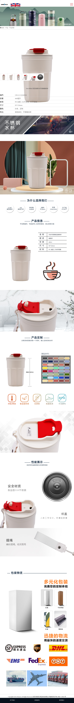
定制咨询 (37, 700)
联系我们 (61, 700)
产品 (6, 27)
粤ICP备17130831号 (60, 696)
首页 (3, 27)
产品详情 (11, 27)
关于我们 (12, 700)
